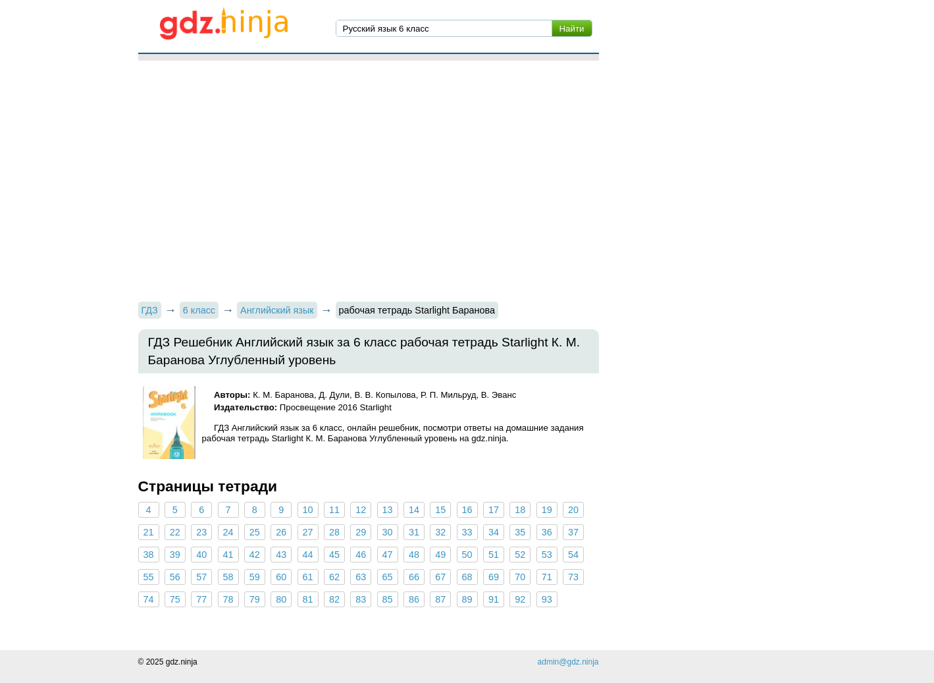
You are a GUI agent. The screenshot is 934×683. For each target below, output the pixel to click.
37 (573, 532)
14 (414, 510)
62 (334, 577)
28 (334, 532)
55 (148, 577)
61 (308, 577)
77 (201, 599)
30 (387, 532)
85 (387, 599)
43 (281, 554)
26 (281, 532)
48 (414, 554)
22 (175, 532)
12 (360, 510)
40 (201, 554)
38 (148, 554)
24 (228, 532)
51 (493, 554)
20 (573, 510)
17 (493, 510)
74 (148, 599)
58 (228, 577)
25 (254, 532)
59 (254, 577)
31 (414, 532)
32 (440, 532)
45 (334, 554)
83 (360, 599)
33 (467, 532)
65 (387, 577)
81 (308, 599)
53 (547, 554)
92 (520, 599)
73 (573, 577)
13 (387, 510)
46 (360, 554)
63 (360, 577)
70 (520, 577)
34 (493, 532)
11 (334, 510)
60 (281, 577)
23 (201, 532)
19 (547, 510)
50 (467, 554)
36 (547, 532)
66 (414, 577)
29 (360, 532)
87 (440, 599)
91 (493, 599)
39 (175, 554)
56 (175, 577)
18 (520, 510)
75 (175, 599)
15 (440, 510)
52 (520, 554)
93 (547, 599)
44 (308, 554)
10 (308, 510)
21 (148, 532)
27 (308, 532)
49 (440, 554)
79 (254, 599)
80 (281, 599)
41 (228, 554)
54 (573, 554)
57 (201, 577)
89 (467, 599)
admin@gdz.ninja (568, 662)
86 (414, 599)
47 (387, 554)
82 (334, 599)
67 (440, 577)
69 (493, 577)
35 (520, 532)
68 (467, 577)
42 (254, 554)
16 (467, 510)
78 (228, 599)
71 (547, 577)
